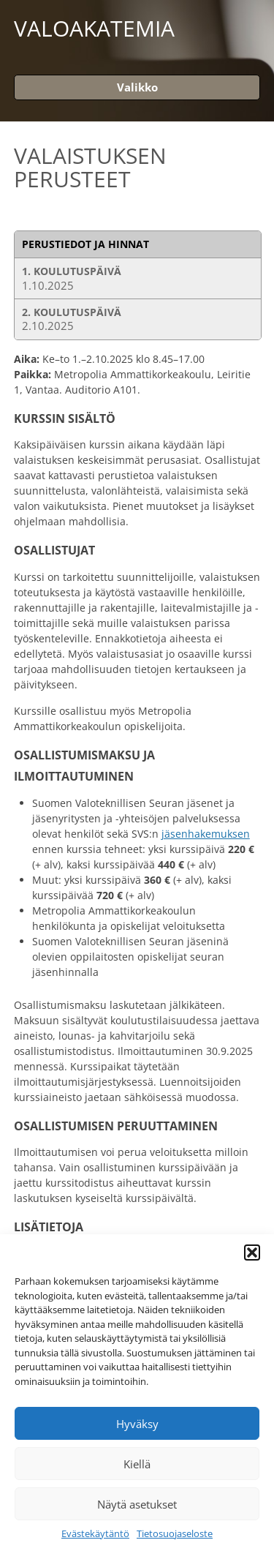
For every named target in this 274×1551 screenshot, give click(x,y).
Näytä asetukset (137, 1504)
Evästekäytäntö (95, 1534)
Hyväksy (137, 1423)
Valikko (137, 87)
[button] (252, 1252)
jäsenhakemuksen (205, 834)
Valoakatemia (94, 29)
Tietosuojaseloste (175, 1534)
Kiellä (137, 1464)
